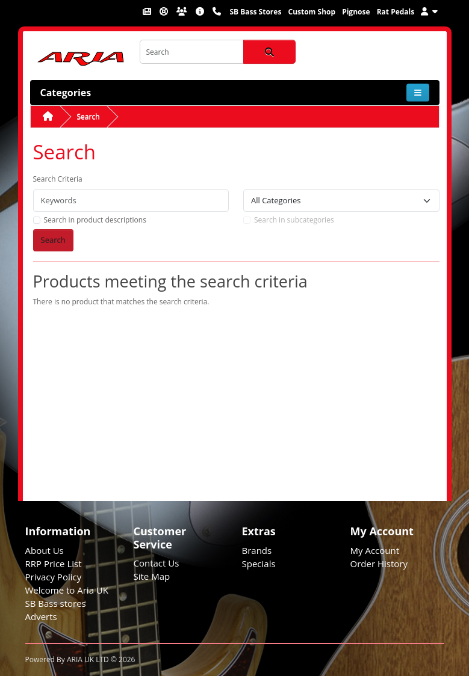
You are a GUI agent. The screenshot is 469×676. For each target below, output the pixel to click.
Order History (379, 564)
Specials (259, 564)
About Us (44, 550)
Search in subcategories (294, 220)
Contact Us (156, 563)
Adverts (41, 616)
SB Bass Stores (255, 12)
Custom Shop (311, 12)
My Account (375, 550)
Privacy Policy (53, 577)
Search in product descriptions (95, 220)
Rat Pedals (396, 12)
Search (88, 116)
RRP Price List (53, 564)
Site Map (152, 576)
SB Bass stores (55, 603)
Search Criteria (57, 179)
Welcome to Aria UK (67, 590)
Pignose (356, 12)
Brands (257, 550)
